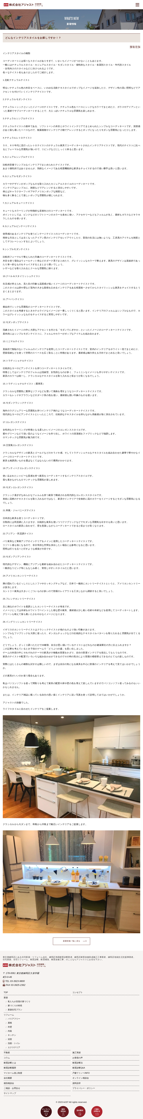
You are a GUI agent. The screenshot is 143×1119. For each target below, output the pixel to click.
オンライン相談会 (80, 1078)
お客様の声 (77, 1058)
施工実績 (76, 1052)
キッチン (12, 1035)
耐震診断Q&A (78, 1068)
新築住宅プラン (15, 1009)
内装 (10, 1031)
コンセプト (77, 992)
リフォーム (9, 1015)
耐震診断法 (77, 1063)
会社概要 (8, 1078)
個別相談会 (9, 1083)
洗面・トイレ (14, 1043)
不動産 (7, 1052)
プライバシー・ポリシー (83, 1088)
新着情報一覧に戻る (71, 941)
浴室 (10, 1039)
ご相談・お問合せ (12, 1088)
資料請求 (76, 1083)
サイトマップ (10, 1093)
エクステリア (14, 1047)
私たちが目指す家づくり (19, 1001)
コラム (7, 1058)
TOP (6, 992)
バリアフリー (14, 1019)
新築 (6, 997)
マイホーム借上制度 (13, 1073)
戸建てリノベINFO (81, 1073)
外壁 (10, 1027)
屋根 (10, 1023)
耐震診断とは (10, 1063)
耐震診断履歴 (10, 1068)
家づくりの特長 (15, 1005)
